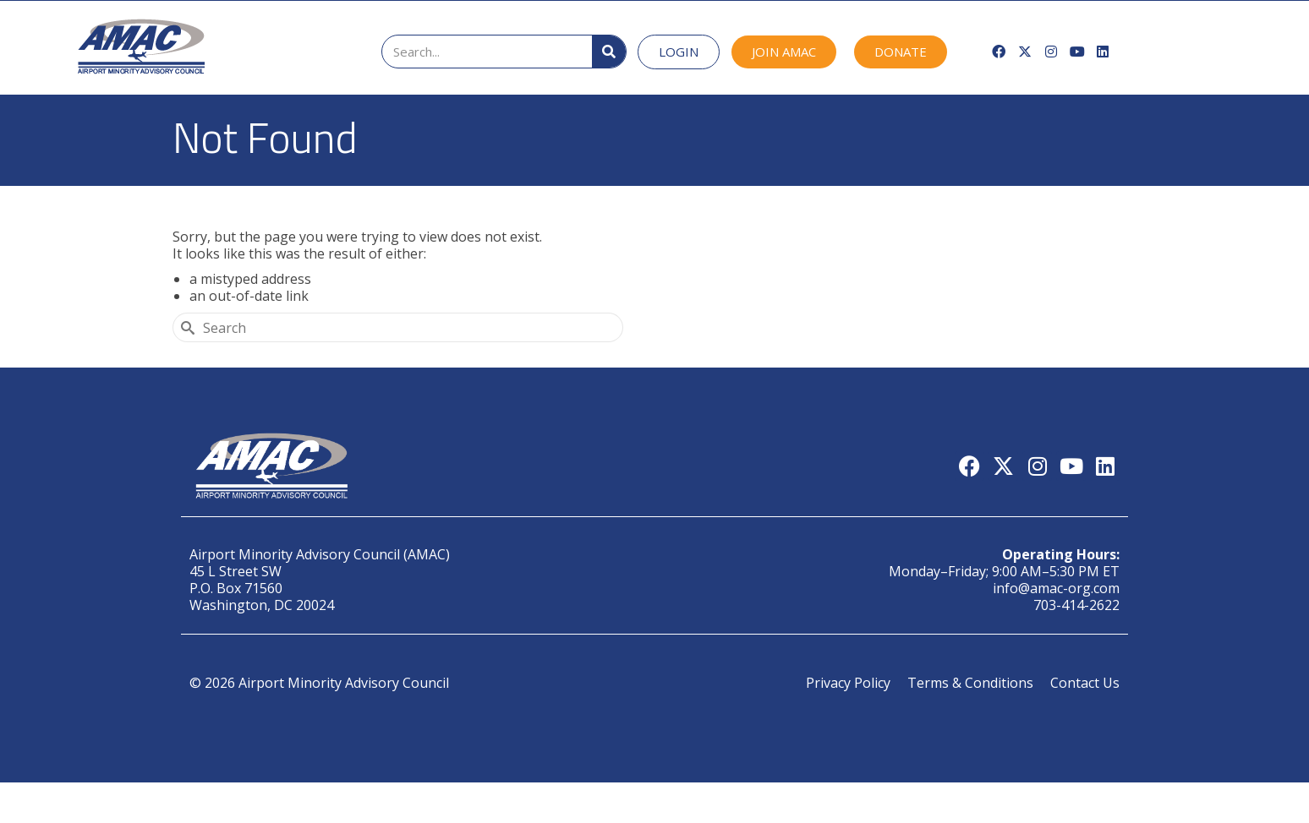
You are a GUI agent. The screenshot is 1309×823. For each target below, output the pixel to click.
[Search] (609, 51)
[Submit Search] (185, 327)
